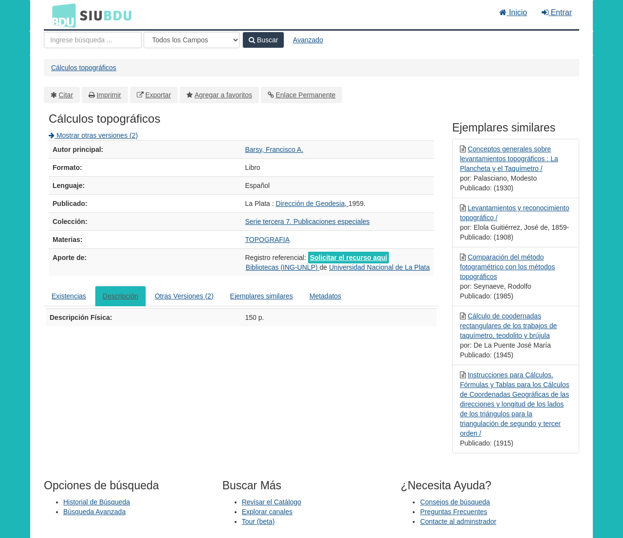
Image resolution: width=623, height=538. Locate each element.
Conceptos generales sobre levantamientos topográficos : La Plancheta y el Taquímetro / (509, 158)
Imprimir (108, 95)
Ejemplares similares (261, 296)
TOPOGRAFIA (267, 239)
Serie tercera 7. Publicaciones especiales (307, 221)
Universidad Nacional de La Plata (379, 267)
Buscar (263, 40)
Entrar (557, 12)
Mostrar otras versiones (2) (93, 135)
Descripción (120, 296)
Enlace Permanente (305, 95)
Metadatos (325, 296)
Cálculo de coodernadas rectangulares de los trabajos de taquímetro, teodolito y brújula (508, 325)
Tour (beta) (258, 521)
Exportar (158, 95)
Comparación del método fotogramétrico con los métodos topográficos (507, 266)
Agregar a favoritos (223, 95)
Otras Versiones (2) (184, 296)
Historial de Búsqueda (96, 502)
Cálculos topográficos (83, 68)
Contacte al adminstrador (458, 521)
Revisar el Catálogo (271, 502)
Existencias (69, 296)
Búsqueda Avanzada (94, 512)
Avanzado (308, 40)
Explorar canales (267, 512)
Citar (66, 95)
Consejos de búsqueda (455, 502)
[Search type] (192, 40)
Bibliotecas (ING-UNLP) (283, 267)
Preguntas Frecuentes (453, 512)
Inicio (513, 12)
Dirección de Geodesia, (312, 203)
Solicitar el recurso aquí (348, 257)
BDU (61, 15)
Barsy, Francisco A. (274, 149)
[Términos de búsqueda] (93, 40)
